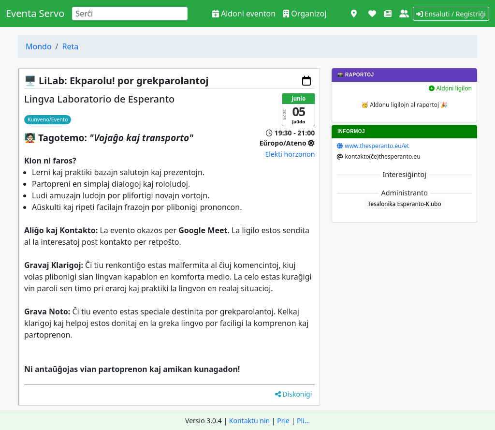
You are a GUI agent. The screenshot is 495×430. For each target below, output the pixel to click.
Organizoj (304, 13)
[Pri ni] (404, 13)
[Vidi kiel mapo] (354, 13)
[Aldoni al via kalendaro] (306, 81)
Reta (70, 46)
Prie (283, 420)
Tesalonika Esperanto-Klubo (404, 204)
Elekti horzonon (290, 154)
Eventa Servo (35, 13)
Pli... (303, 420)
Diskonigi (293, 394)
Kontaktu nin (249, 420)
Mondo (39, 46)
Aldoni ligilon (450, 88)
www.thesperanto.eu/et (377, 146)
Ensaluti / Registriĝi (451, 13)
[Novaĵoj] (387, 13)
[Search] (130, 13)
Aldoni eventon (244, 13)
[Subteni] (372, 13)
